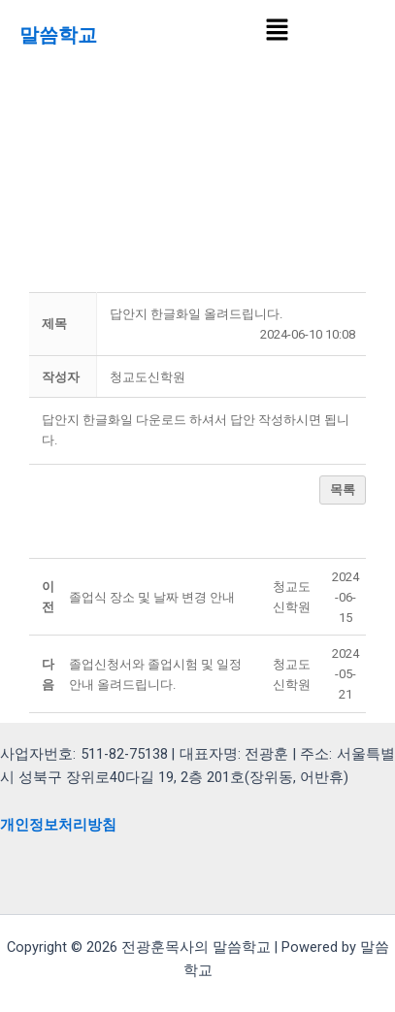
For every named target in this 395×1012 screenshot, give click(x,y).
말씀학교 (58, 35)
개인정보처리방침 (58, 824)
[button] (276, 31)
